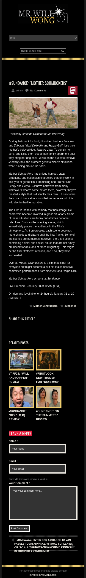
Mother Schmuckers (45, 305)
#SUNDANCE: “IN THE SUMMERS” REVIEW (47, 415)
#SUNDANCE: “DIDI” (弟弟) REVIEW (18, 415)
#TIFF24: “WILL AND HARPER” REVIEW (19, 378)
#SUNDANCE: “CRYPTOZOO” (51, 546)
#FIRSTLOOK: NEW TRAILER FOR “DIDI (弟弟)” (47, 378)
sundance (70, 305)
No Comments (38, 90)
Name (13, 441)
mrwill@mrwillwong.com (43, 574)
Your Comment (19, 483)
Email (13, 461)
